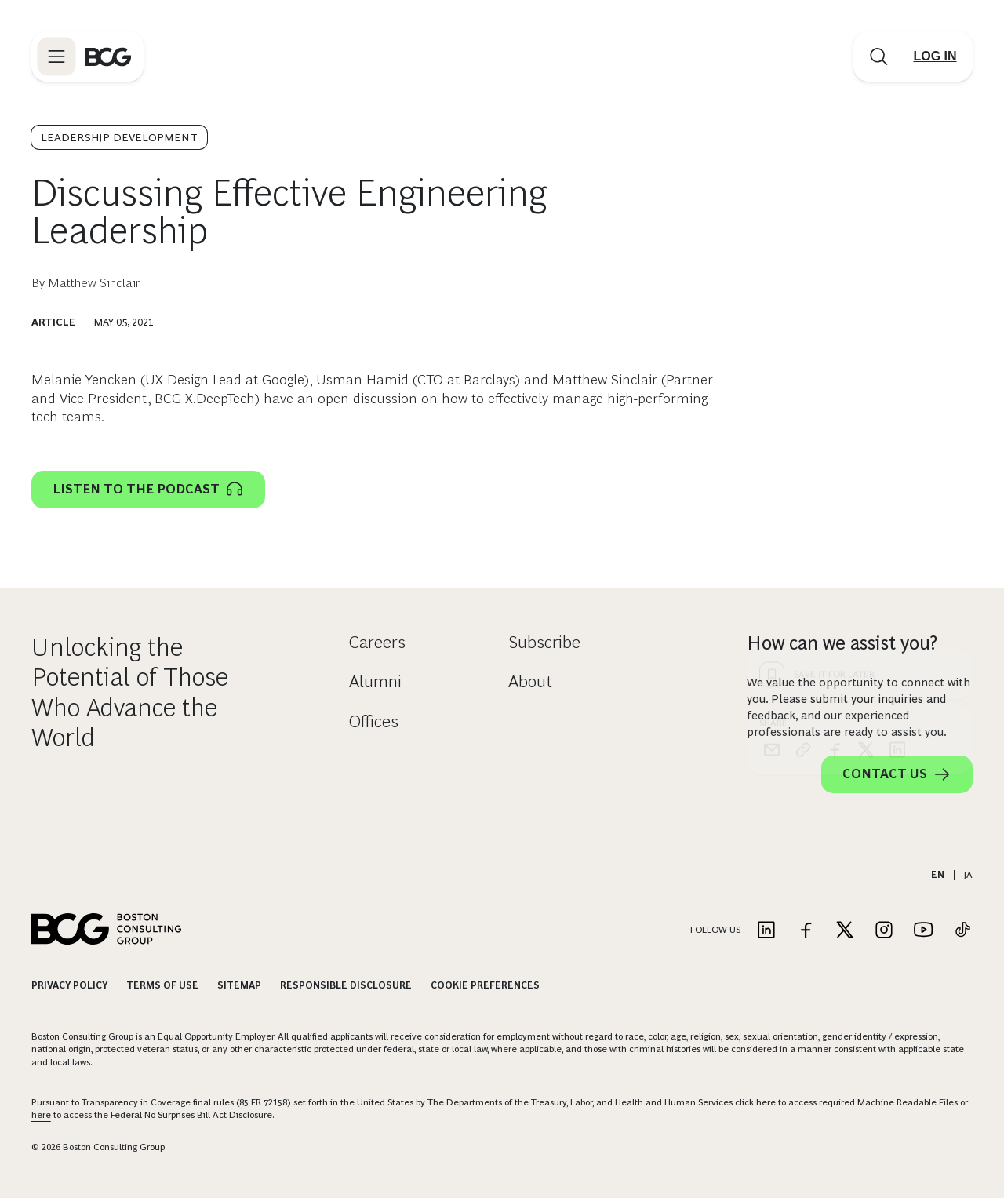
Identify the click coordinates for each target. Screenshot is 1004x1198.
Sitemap (239, 985)
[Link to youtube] (923, 930)
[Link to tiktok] (962, 930)
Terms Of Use (162, 985)
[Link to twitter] (845, 930)
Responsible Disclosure (346, 985)
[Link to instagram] (884, 930)
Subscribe (544, 642)
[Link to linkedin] (766, 930)
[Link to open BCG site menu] (56, 56)
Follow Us (715, 929)
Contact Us (896, 774)
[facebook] (834, 465)
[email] (771, 465)
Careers (377, 642)
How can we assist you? (842, 643)
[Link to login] (935, 56)
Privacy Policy (69, 985)
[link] (803, 465)
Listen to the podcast (148, 489)
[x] (865, 465)
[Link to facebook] (805, 930)
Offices (373, 721)
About (530, 681)
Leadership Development (119, 137)
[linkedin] (897, 465)
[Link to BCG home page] (108, 56)
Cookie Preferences (485, 985)
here (766, 1102)
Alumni (375, 681)
